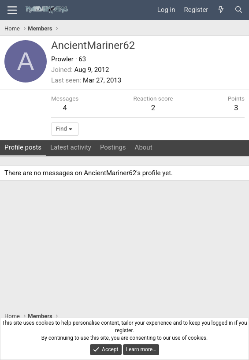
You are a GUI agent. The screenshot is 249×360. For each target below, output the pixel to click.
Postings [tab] (113, 147)
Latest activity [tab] (70, 147)
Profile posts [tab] (22, 147)
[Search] (238, 10)
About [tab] (143, 147)
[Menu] (12, 10)
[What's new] (221, 10)
